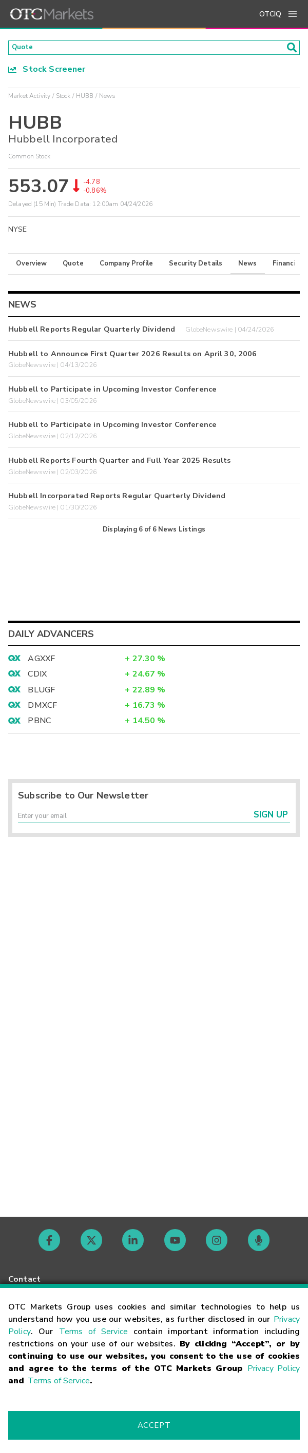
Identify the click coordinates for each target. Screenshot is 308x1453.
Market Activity (29, 99)
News (247, 266)
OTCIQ (270, 14)
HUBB (85, 99)
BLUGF (41, 693)
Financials (289, 266)
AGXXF (41, 661)
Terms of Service (93, 1331)
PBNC (39, 724)
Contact (24, 1279)
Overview (31, 266)
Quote (73, 266)
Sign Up (271, 822)
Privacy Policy (273, 1368)
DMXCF (42, 708)
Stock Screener (47, 72)
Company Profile (126, 266)
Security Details (195, 266)
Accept (154, 1425)
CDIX (37, 677)
